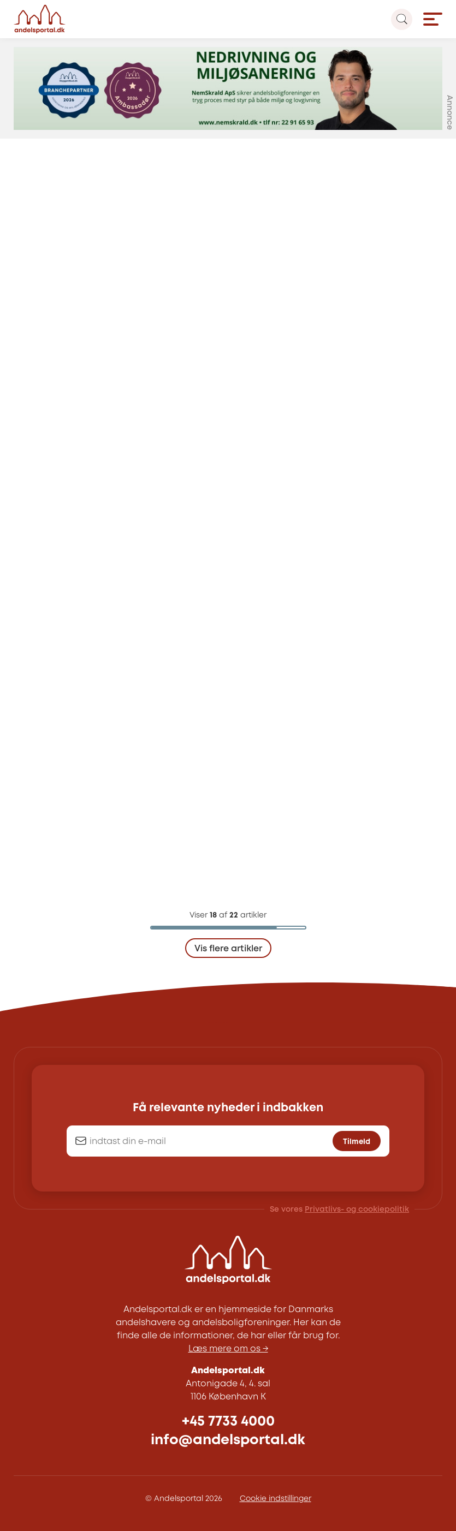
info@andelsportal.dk (228, 1440)
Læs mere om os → (228, 1349)
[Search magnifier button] (401, 19)
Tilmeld (356, 1142)
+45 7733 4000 (228, 1421)
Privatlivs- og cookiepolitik (357, 1209)
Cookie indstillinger (275, 1499)
